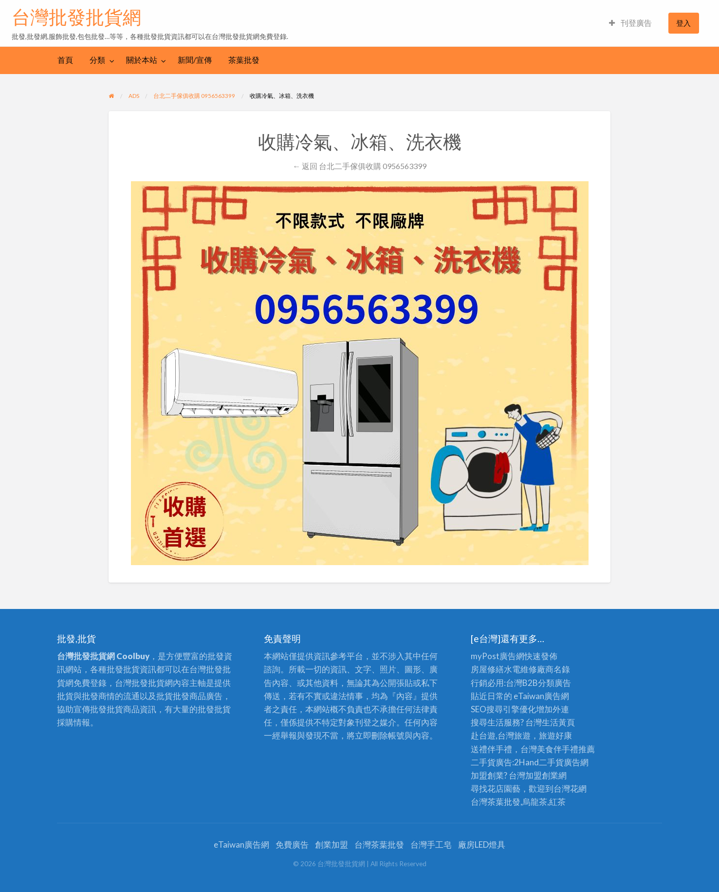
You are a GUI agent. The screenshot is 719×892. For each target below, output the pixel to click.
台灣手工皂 (431, 844)
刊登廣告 (630, 23)
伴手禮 (565, 749)
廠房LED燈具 (481, 844)
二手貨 (551, 762)
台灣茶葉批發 (495, 802)
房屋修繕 (487, 669)
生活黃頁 (558, 722)
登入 (683, 23)
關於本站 (141, 60)
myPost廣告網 (497, 656)
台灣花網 (570, 788)
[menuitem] (630, 23)
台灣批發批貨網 (76, 17)
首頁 (65, 60)
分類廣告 (554, 683)
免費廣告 (292, 844)
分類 (97, 60)
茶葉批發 (243, 60)
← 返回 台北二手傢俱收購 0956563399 (359, 166)
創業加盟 (331, 844)
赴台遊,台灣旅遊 (501, 735)
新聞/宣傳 (195, 60)
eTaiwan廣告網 (541, 696)
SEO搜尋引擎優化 (503, 709)
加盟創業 (541, 775)
